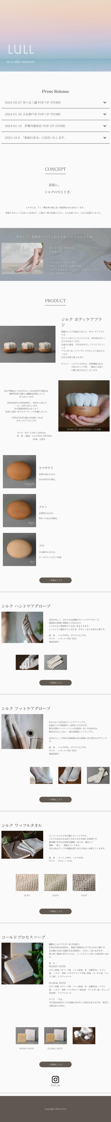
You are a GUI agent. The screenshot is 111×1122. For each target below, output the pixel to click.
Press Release (55, 91)
